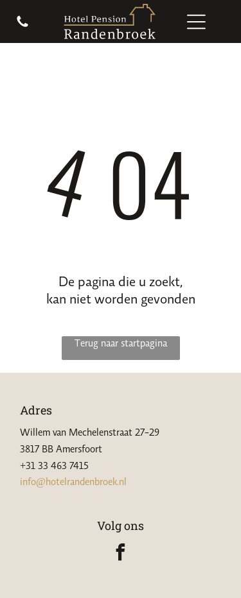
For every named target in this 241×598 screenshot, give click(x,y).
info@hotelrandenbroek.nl (73, 481)
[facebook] (121, 554)
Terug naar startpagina (121, 342)
